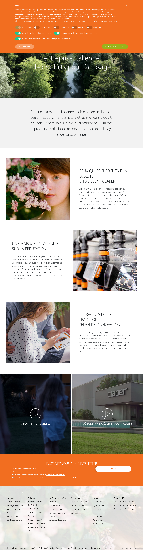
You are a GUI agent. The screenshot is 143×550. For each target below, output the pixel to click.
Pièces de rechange (79, 501)
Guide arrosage (77, 505)
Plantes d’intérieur (35, 508)
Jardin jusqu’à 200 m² (37, 523)
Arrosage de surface (14, 505)
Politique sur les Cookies (124, 501)
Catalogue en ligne (14, 520)
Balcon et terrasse (35, 512)
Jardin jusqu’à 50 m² (36, 520)
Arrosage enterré (13, 516)
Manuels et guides (78, 509)
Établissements (98, 516)
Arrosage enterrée (57, 509)
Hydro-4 (52, 501)
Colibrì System (55, 505)
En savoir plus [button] (24, 46)
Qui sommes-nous (100, 501)
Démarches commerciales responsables (98, 523)
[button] (127, 6)
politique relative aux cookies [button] (102, 14)
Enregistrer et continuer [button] (114, 46)
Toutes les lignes (13, 501)
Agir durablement (99, 505)
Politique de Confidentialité (125, 509)
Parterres (31, 516)
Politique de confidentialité (125, 505)
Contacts (75, 513)
